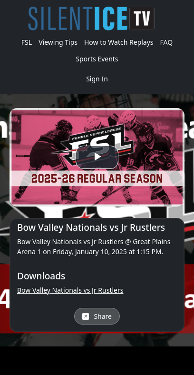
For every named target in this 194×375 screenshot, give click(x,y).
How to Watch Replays (119, 42)
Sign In (97, 78)
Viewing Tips (58, 42)
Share (97, 316)
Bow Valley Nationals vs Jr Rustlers (70, 290)
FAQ (166, 42)
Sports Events (97, 58)
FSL (26, 42)
